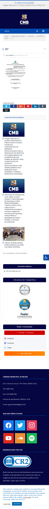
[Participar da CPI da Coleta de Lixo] (24, 271)
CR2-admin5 (9, 55)
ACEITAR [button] (17, 504)
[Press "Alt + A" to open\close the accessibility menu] (46, 257)
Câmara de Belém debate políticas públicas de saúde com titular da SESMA (14, 245)
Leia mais (27, 497)
